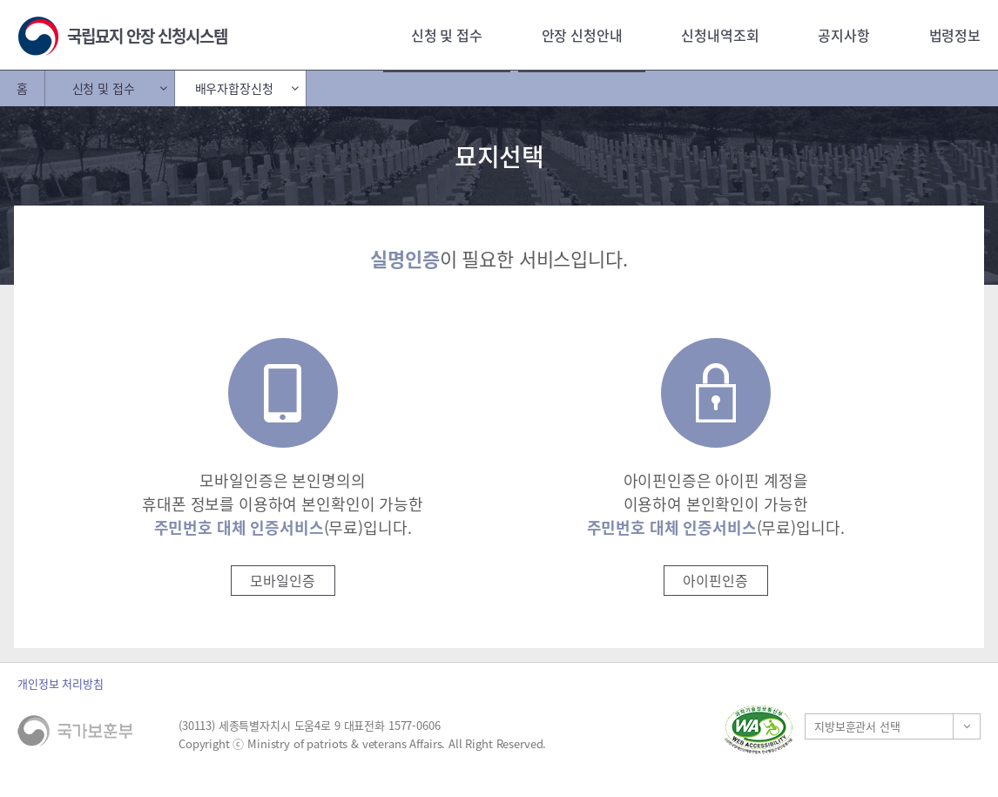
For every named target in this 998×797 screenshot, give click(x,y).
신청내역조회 (720, 34)
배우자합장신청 (234, 88)
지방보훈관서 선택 (857, 726)
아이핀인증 (715, 580)
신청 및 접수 (446, 34)
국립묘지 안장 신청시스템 (147, 36)
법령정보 (955, 34)
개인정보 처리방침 (60, 683)
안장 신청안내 (582, 34)
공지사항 (843, 34)
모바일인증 (282, 580)
